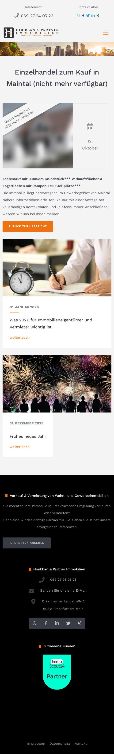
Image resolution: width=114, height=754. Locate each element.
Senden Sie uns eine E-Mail (57, 590)
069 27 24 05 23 (33, 15)
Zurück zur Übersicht (28, 226)
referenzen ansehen (27, 542)
